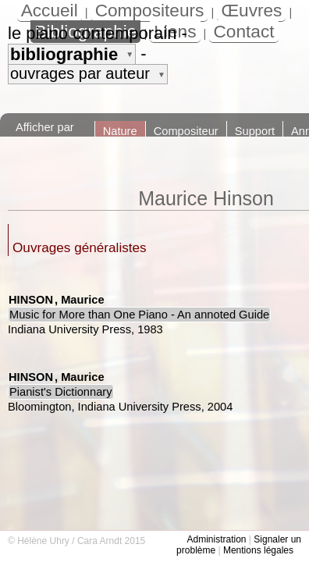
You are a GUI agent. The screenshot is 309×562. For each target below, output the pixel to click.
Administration (216, 539)
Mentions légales (258, 550)
